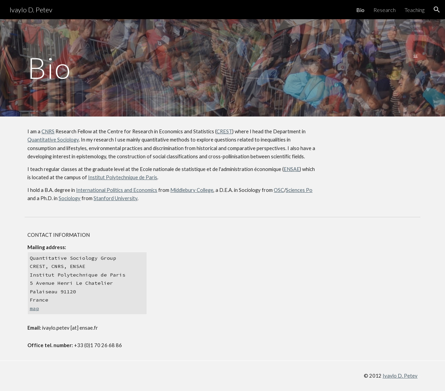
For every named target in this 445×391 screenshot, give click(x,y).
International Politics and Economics (116, 190)
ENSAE (292, 169)
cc (415, 55)
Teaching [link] (414, 10)
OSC (279, 190)
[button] (437, 9)
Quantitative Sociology (53, 140)
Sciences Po (299, 190)
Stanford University (115, 198)
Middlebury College (191, 190)
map (34, 308)
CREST (224, 131)
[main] (189, 67)
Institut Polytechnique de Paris (122, 177)
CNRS (47, 131)
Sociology (70, 198)
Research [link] (384, 10)
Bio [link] (360, 10)
